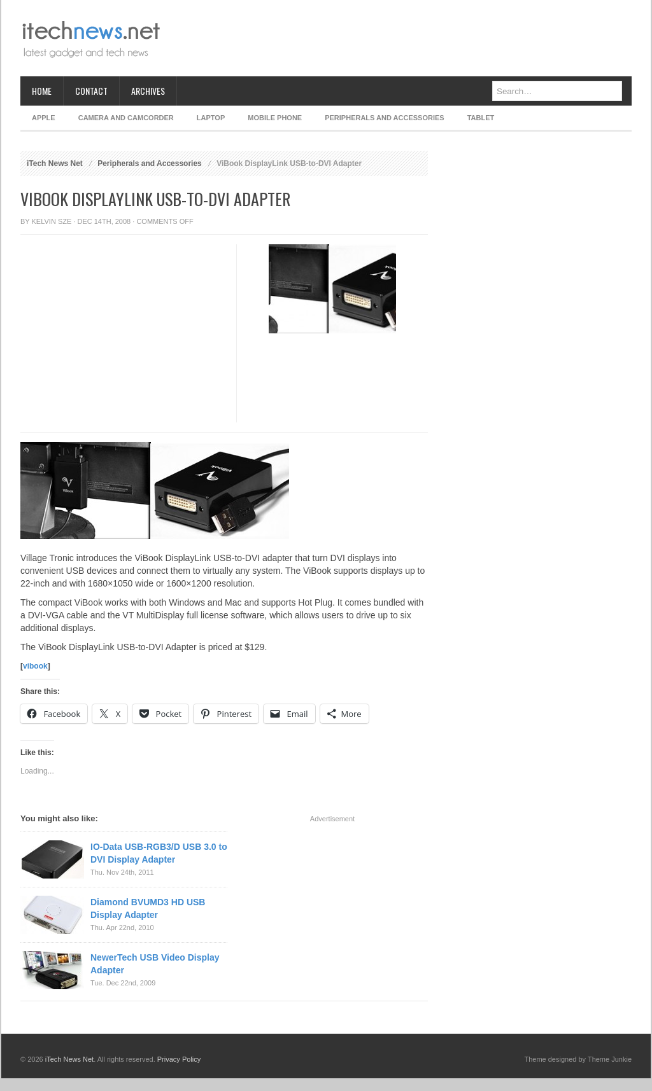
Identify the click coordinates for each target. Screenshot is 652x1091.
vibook (35, 666)
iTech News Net (55, 163)
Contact (91, 90)
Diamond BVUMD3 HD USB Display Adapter (147, 908)
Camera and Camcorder (126, 118)
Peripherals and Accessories (384, 118)
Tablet (481, 118)
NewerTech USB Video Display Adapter (155, 963)
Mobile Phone (275, 118)
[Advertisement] (400, 38)
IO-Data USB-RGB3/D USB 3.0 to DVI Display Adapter (158, 853)
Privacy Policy (179, 1059)
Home (42, 90)
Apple (43, 118)
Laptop (211, 118)
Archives (148, 90)
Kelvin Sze (52, 221)
